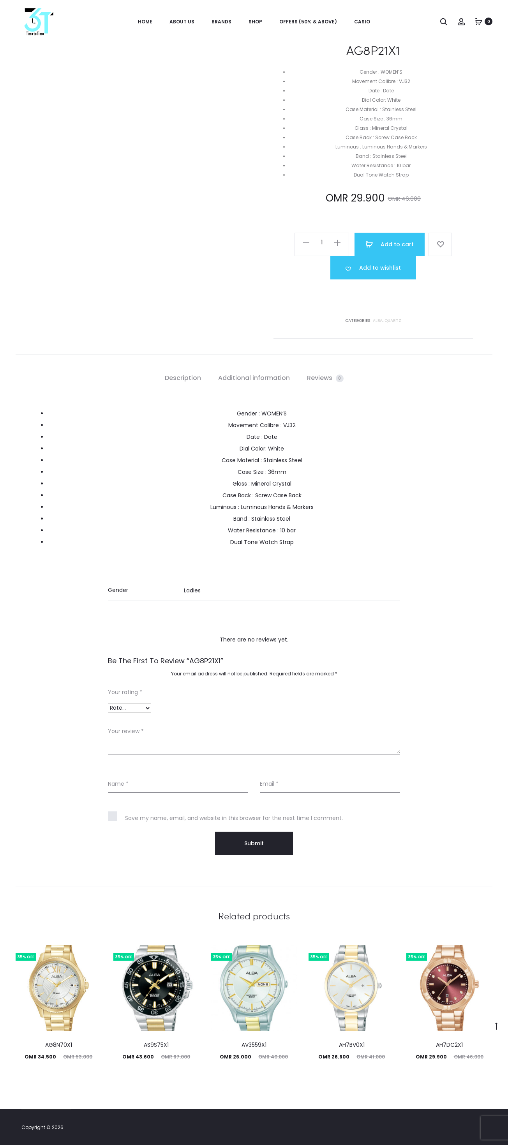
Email (269, 784)
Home (145, 21)
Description (183, 377)
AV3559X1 (254, 1045)
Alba (378, 320)
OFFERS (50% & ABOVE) (308, 21)
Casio (362, 21)
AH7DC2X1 (449, 1045)
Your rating (125, 692)
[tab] (183, 378)
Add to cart (389, 244)
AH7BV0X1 (352, 1045)
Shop (255, 21)
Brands (221, 21)
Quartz (393, 320)
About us (181, 21)
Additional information (254, 377)
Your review (126, 731)
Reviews (325, 377)
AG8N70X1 (58, 1045)
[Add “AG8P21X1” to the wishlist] (373, 267)
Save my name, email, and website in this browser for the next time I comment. (234, 818)
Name (118, 784)
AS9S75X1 (156, 1045)
